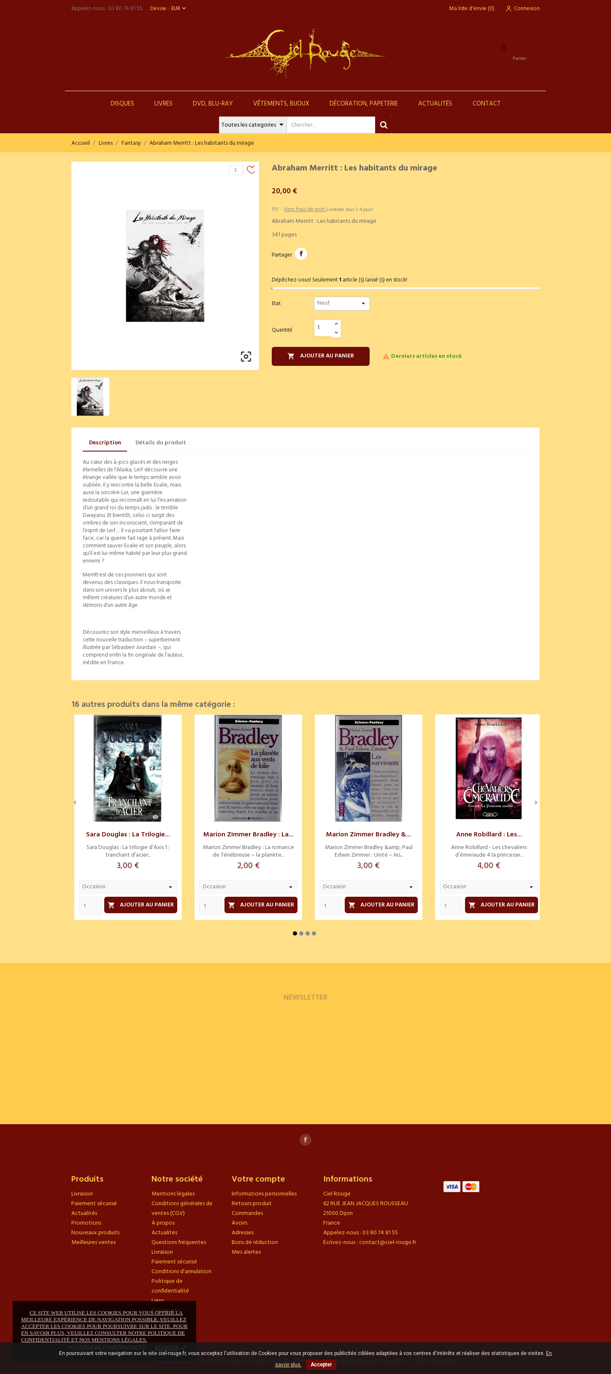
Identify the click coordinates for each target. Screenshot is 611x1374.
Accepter (321, 1365)
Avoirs (239, 1223)
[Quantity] (90, 906)
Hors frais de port (305, 209)
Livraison (82, 1194)
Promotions (86, 1223)
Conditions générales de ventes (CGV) (182, 1208)
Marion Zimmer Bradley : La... (248, 834)
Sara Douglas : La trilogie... (128, 834)
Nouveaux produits (95, 1233)
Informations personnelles (264, 1194)
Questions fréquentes (178, 1242)
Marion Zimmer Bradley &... (368, 834)
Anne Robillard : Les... (489, 834)
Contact (487, 104)
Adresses (243, 1233)
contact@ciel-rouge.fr (387, 1242)
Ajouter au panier (320, 356)
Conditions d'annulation (181, 1272)
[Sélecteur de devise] (179, 8)
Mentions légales (173, 1194)
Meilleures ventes (93, 1242)
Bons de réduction (255, 1242)
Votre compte (258, 1179)
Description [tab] (105, 443)
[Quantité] (323, 328)
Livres (163, 104)
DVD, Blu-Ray (213, 104)
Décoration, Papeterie (364, 104)
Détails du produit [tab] (160, 443)
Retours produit (252, 1204)
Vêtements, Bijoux (281, 104)
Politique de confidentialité (170, 1286)
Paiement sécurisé (94, 1204)
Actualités (435, 104)
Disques (122, 104)
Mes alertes (246, 1252)
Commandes (247, 1213)
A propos (163, 1223)
